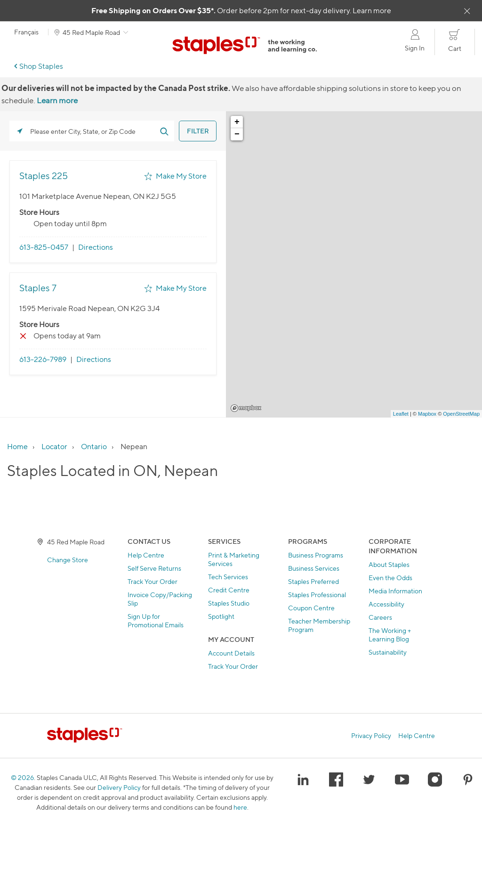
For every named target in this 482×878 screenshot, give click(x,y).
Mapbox (246, 408)
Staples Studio (228, 603)
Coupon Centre (311, 608)
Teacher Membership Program (319, 625)
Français (26, 32)
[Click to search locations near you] (19, 131)
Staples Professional (317, 595)
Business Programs (315, 555)
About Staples (389, 564)
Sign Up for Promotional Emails (156, 620)
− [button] (237, 134)
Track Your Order (152, 581)
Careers (380, 617)
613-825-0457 (43, 247)
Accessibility (386, 604)
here (240, 807)
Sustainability (388, 652)
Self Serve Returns (154, 568)
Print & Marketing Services (233, 559)
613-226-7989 (42, 359)
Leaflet (401, 414)
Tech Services (228, 577)
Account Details (231, 653)
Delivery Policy (119, 787)
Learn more (372, 10)
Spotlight (221, 616)
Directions (95, 247)
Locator (54, 446)
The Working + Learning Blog (390, 634)
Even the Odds (390, 578)
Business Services (313, 568)
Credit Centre (228, 590)
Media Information (395, 591)
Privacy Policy (371, 735)
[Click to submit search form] (163, 131)
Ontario (94, 446)
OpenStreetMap (461, 414)
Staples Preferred (313, 581)
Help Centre (146, 555)
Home (17, 446)
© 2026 (22, 777)
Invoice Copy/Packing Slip (160, 599)
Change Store (67, 560)
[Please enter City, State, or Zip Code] (91, 131)
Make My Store (181, 176)
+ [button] (237, 122)
